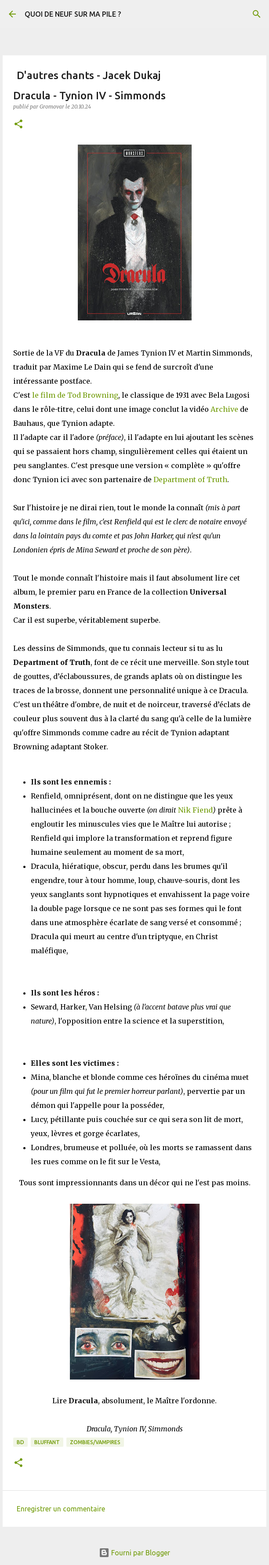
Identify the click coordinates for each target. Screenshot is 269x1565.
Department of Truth (190, 479)
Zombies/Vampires (95, 1442)
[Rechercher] (256, 14)
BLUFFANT (47, 1442)
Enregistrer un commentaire (61, 1509)
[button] (18, 125)
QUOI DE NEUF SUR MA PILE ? (73, 14)
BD (20, 1442)
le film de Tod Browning (75, 395)
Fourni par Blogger (134, 1553)
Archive (224, 409)
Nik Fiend (195, 810)
